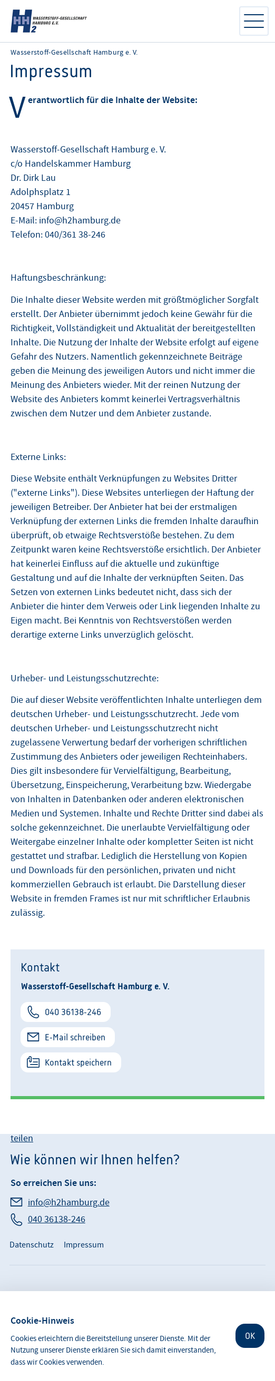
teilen (22, 1138)
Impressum (84, 1245)
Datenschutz (31, 1245)
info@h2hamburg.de (69, 1202)
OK (250, 1336)
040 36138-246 (73, 1012)
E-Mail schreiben (75, 1037)
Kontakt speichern (78, 1062)
